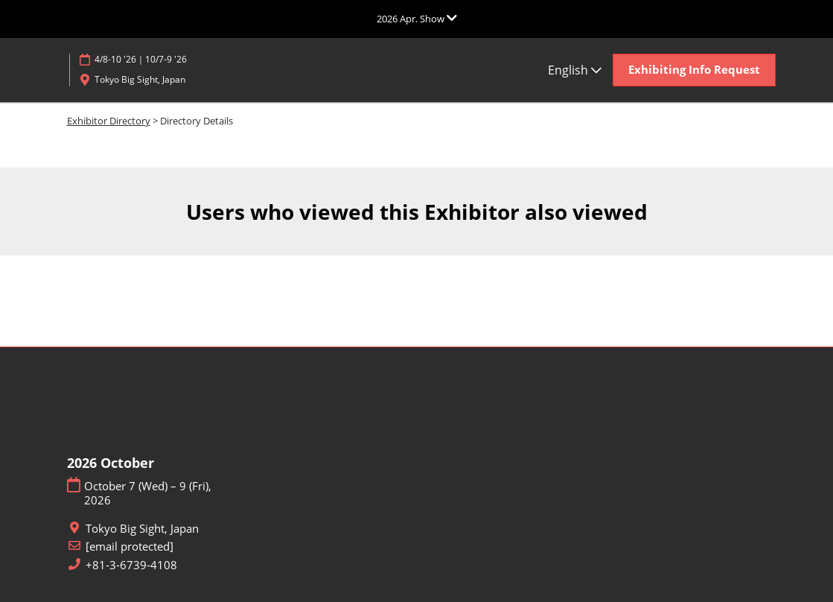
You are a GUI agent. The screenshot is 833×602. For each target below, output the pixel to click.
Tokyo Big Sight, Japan (140, 79)
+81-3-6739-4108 (131, 565)
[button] (694, 70)
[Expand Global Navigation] (417, 18)
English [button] (574, 70)
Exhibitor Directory (108, 120)
